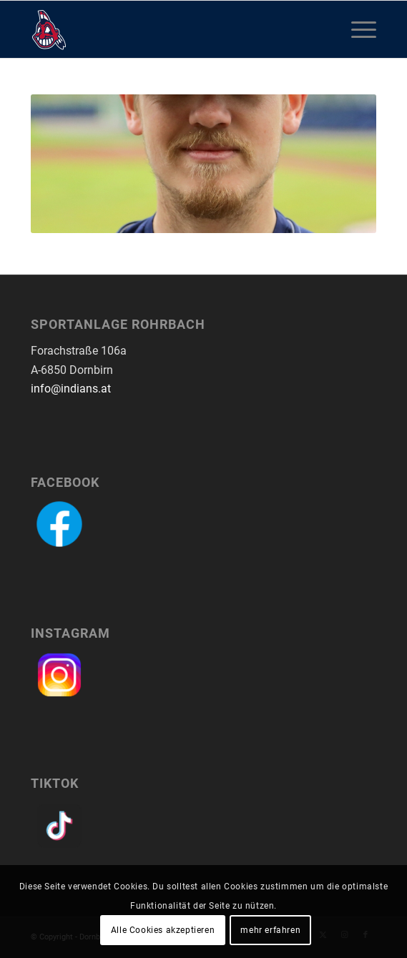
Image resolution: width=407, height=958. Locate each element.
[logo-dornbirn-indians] (169, 29)
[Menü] (356, 29)
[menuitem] (356, 29)
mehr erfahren (270, 930)
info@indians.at (71, 388)
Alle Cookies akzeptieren (163, 930)
